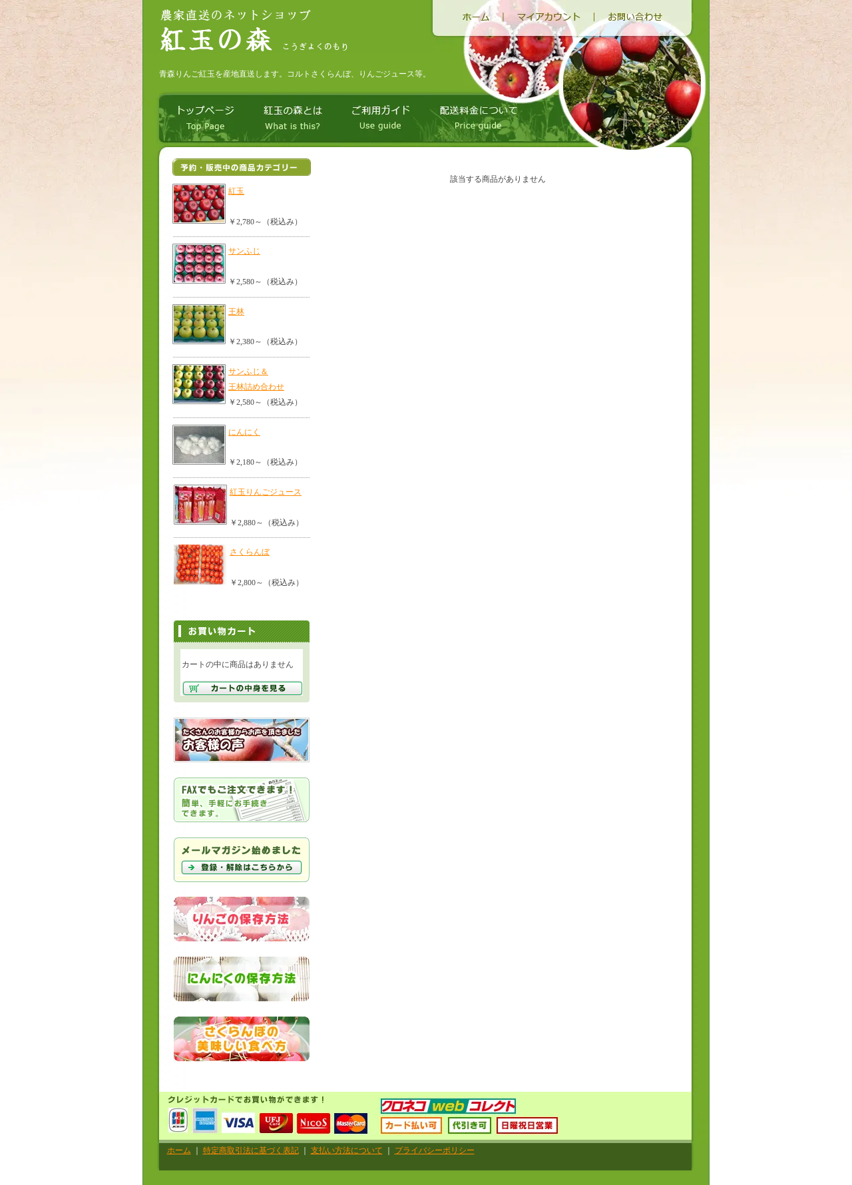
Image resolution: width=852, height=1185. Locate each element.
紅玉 (236, 191)
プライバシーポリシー (435, 1150)
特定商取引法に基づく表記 (251, 1150)
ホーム (179, 1150)
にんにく (244, 432)
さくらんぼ (250, 552)
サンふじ (244, 251)
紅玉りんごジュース (266, 492)
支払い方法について (347, 1150)
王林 (236, 311)
